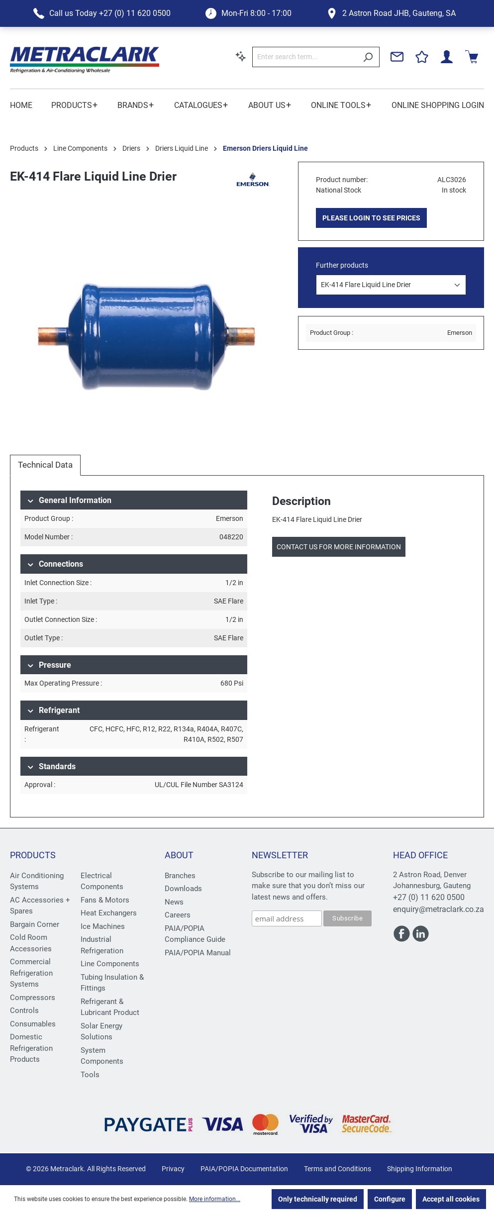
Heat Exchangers (109, 913)
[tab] (45, 465)
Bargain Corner (34, 924)
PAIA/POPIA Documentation (244, 1169)
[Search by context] (240, 56)
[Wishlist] (421, 56)
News (174, 902)
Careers (178, 914)
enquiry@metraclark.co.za (438, 909)
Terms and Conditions (337, 1169)
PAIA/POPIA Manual (198, 952)
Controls (24, 1010)
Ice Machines (103, 926)
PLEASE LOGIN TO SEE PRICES (371, 218)
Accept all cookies (451, 1199)
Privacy (173, 1169)
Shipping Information (419, 1169)
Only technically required (317, 1199)
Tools (90, 1074)
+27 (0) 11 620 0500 (429, 897)
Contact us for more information (339, 547)
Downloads (183, 888)
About (179, 855)
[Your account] (446, 56)
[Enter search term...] (304, 57)
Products (33, 855)
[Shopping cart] (471, 56)
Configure (389, 1199)
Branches (180, 875)
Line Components (110, 963)
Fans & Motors (105, 900)
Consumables (33, 1023)
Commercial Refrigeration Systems (31, 973)
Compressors (32, 997)
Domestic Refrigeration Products (31, 1048)
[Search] (368, 57)
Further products (342, 265)
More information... (214, 1199)
